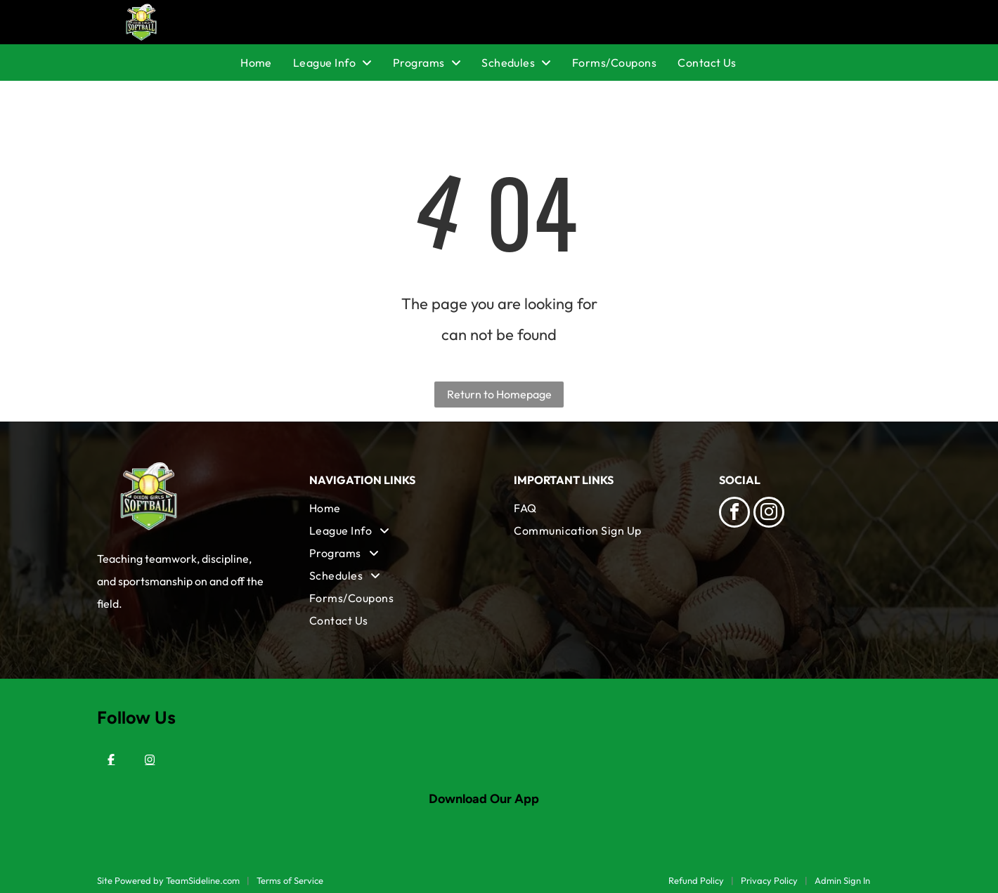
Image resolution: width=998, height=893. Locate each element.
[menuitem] (266, 62)
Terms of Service (290, 880)
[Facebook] (111, 759)
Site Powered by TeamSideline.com (168, 880)
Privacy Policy (769, 880)
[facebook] (734, 514)
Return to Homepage (499, 394)
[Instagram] (150, 759)
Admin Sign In (842, 880)
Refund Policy (696, 880)
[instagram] (768, 514)
